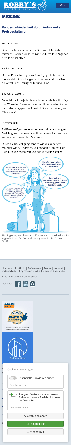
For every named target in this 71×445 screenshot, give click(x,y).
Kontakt (58, 268)
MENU (62, 5)
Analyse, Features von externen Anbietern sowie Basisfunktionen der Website (39, 397)
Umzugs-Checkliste (54, 271)
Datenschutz (9, 271)
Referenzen (34, 268)
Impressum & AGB (29, 271)
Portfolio (20, 268)
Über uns (7, 268)
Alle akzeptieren (35, 423)
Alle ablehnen (35, 431)
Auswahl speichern (35, 415)
